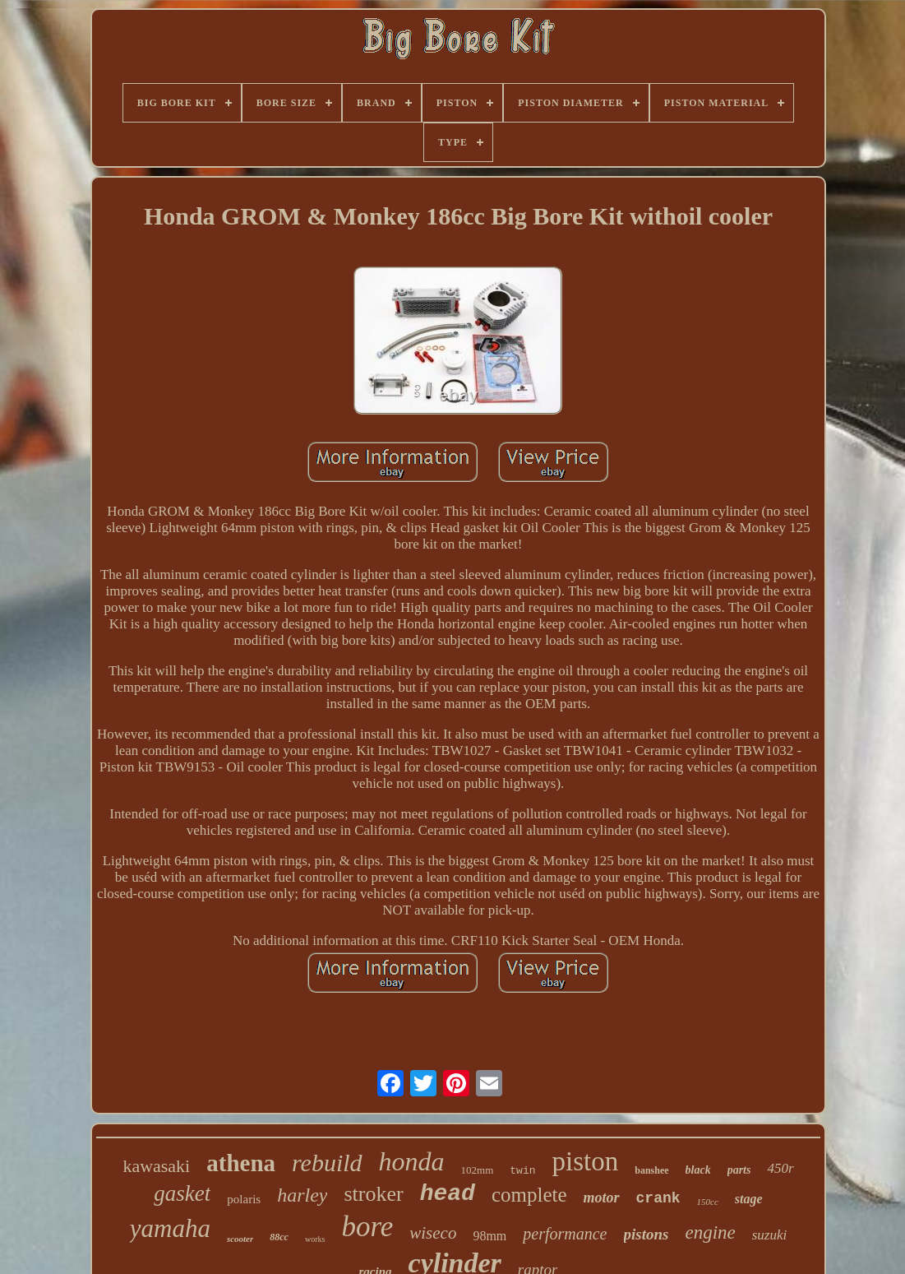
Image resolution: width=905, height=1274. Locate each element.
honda (412, 1161)
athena (240, 1163)
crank (658, 1198)
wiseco (432, 1233)
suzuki (769, 1235)
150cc (707, 1202)
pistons (646, 1234)
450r (780, 1168)
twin (522, 1171)
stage (749, 1199)
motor (602, 1197)
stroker (373, 1194)
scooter (240, 1239)
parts (739, 1170)
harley (302, 1195)
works (315, 1239)
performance (565, 1234)
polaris (244, 1199)
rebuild (327, 1162)
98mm (489, 1236)
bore (367, 1227)
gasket (182, 1193)
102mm (477, 1170)
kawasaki (156, 1166)
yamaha (170, 1228)
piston (585, 1161)
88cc (279, 1237)
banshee (651, 1170)
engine (710, 1232)
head (447, 1194)
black (698, 1170)
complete (529, 1195)
